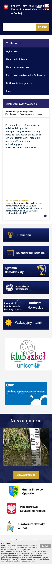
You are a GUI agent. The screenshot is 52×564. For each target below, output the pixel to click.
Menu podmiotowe (16, 59)
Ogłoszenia (12, 51)
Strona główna (26, 111)
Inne (8, 91)
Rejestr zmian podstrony (17, 201)
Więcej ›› (33, 561)
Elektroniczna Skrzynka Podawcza (25, 75)
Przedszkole (10, 114)
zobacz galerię (26, 475)
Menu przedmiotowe (17, 67)
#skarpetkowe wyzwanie (30, 114)
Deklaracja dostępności (19, 83)
